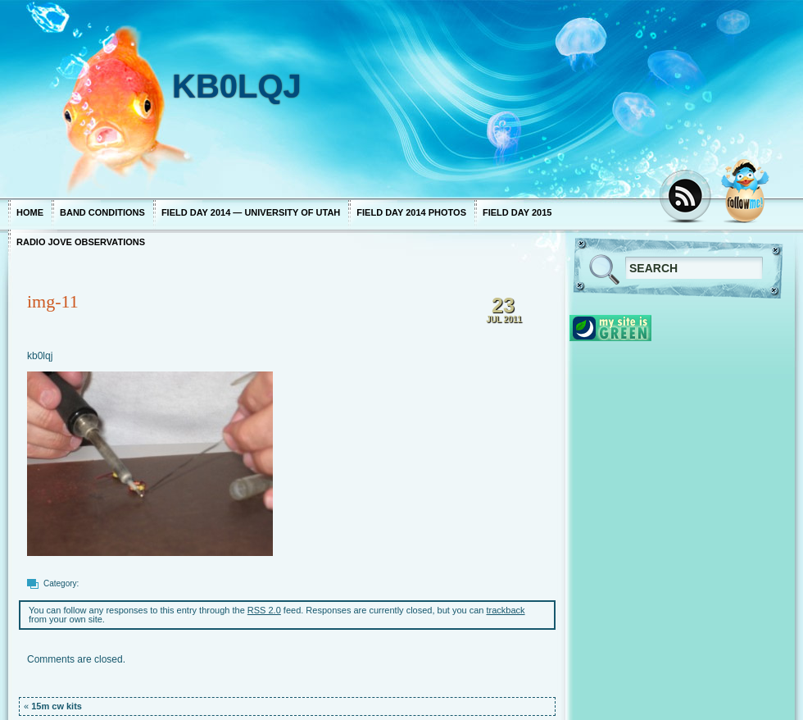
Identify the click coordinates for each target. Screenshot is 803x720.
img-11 (53, 301)
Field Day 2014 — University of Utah (250, 212)
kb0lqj (39, 356)
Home (29, 212)
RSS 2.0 (264, 610)
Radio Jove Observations (80, 242)
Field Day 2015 (517, 212)
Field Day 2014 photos (411, 212)
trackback (506, 610)
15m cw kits (56, 706)
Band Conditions (102, 212)
